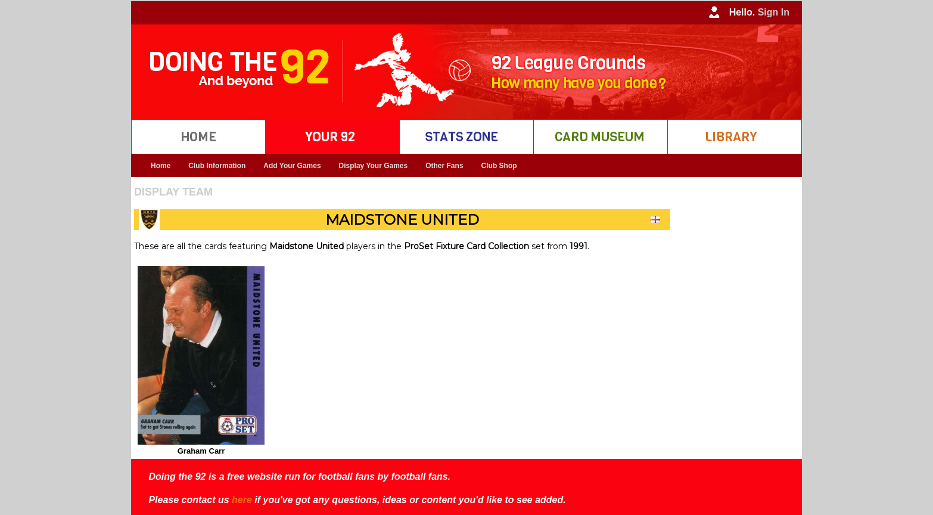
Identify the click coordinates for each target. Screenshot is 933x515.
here (242, 500)
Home (160, 166)
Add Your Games (292, 166)
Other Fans (444, 166)
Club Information (216, 166)
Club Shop (499, 166)
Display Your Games (373, 166)
